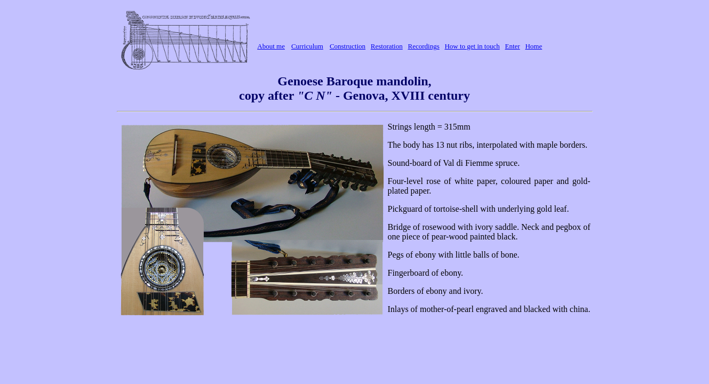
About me (271, 46)
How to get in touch (471, 46)
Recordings (423, 46)
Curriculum (307, 46)
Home (533, 46)
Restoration (387, 46)
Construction (347, 46)
